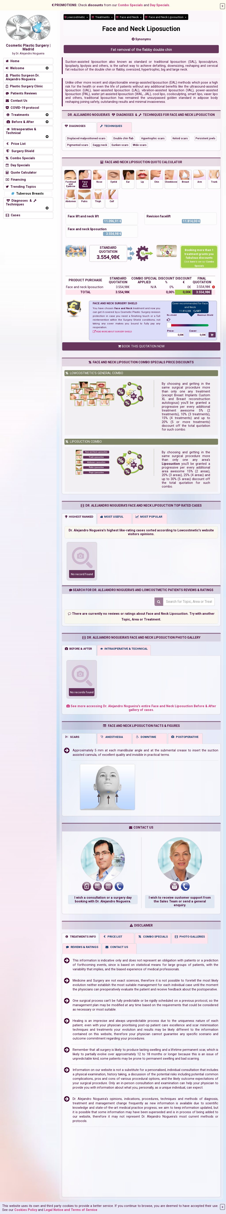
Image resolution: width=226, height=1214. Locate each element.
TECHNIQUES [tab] (111, 126)
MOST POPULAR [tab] (149, 516)
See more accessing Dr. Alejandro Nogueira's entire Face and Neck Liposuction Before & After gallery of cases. (141, 708)
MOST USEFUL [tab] (111, 516)
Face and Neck (127, 17)
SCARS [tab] (72, 737)
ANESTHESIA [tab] (111, 737)
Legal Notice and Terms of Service (70, 1210)
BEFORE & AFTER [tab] (78, 648)
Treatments (101, 17)
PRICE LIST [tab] (112, 936)
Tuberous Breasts (27, 193)
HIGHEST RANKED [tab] (79, 516)
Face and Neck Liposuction (164, 17)
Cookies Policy (25, 1210)
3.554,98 (107, 257)
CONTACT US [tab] (116, 947)
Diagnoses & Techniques (21, 202)
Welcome (15, 68)
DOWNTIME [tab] (146, 737)
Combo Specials (130, 5)
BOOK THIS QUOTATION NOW (141, 346)
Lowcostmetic (75, 17)
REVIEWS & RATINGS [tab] (82, 947)
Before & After (20, 122)
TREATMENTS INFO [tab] (80, 936)
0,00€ (181, 334)
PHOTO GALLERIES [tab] (190, 936)
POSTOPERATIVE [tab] (185, 737)
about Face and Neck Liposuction (162, 614)
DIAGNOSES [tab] (75, 126)
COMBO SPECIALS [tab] (153, 936)
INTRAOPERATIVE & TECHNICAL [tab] (124, 648)
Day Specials (159, 5)
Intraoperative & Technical (21, 131)
